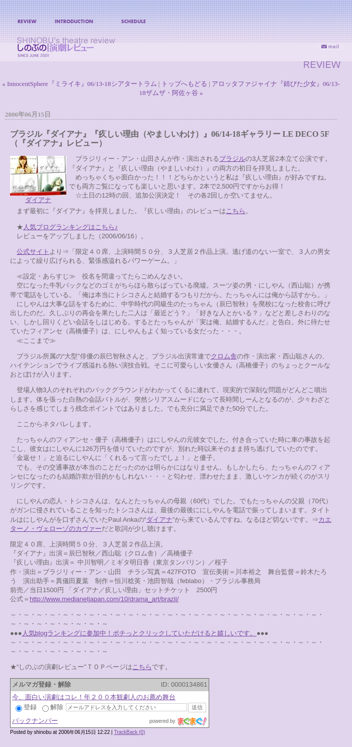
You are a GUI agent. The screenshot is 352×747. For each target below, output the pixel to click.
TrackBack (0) (129, 732)
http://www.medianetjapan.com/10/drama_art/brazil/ (104, 599)
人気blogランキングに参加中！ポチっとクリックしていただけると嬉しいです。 (139, 633)
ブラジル (232, 158)
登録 (26, 707)
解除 (52, 707)
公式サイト (33, 251)
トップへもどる (184, 83)
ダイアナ (38, 200)
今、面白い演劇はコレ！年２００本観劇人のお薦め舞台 (93, 697)
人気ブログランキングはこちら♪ (70, 227)
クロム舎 (224, 356)
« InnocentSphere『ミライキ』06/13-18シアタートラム (79, 83)
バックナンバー (35, 720)
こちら (235, 211)
